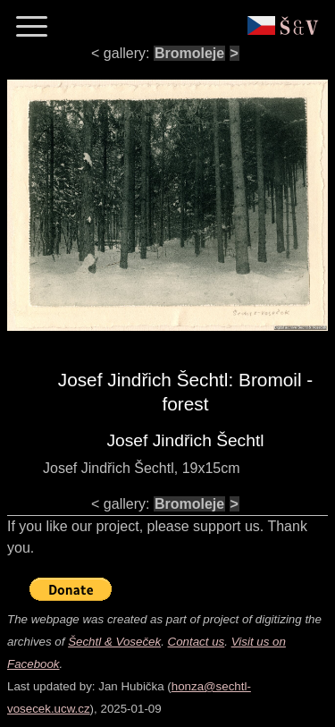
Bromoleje (189, 53)
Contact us (196, 641)
